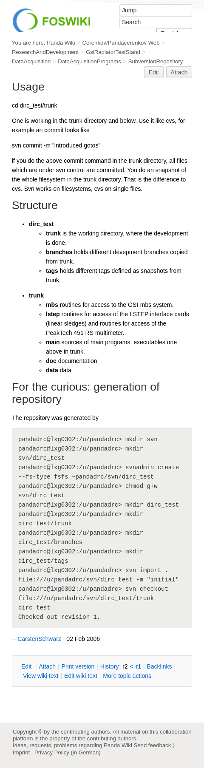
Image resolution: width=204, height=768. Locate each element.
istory (109, 666)
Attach (179, 72)
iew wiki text (41, 675)
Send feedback (152, 745)
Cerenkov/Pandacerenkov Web (121, 43)
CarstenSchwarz (39, 638)
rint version (78, 666)
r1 (138, 666)
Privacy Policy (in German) (67, 752)
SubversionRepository (155, 61)
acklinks (159, 666)
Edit (154, 72)
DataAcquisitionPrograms (89, 61)
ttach (47, 666)
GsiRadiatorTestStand (113, 52)
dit (27, 666)
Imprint (21, 752)
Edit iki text (80, 675)
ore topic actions (127, 675)
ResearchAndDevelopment (45, 52)
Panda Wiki (61, 43)
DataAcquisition (31, 61)
